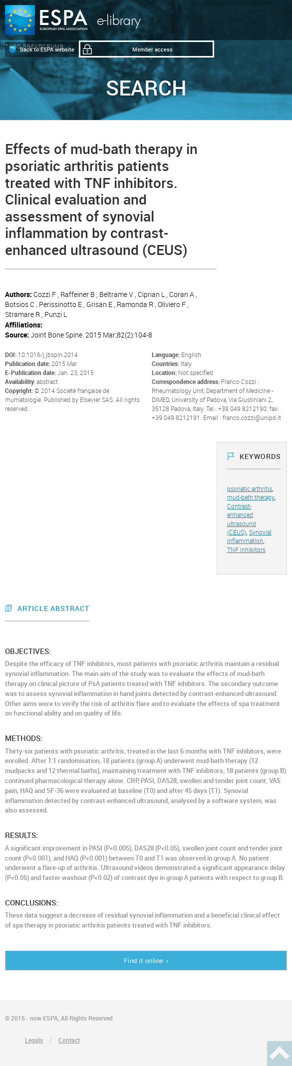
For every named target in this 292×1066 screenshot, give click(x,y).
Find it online (144, 960)
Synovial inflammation (249, 536)
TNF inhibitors (246, 550)
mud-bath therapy (251, 497)
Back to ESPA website (47, 49)
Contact (69, 1040)
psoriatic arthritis (249, 488)
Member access (152, 49)
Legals (34, 1040)
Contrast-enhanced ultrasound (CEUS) (241, 519)
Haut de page (279, 1053)
